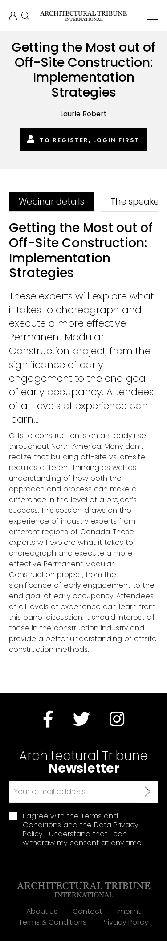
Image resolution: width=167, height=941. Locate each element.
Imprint (129, 911)
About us (41, 911)
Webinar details (51, 202)
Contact (87, 911)
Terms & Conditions (52, 922)
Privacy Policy (125, 922)
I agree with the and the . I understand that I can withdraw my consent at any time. (83, 829)
